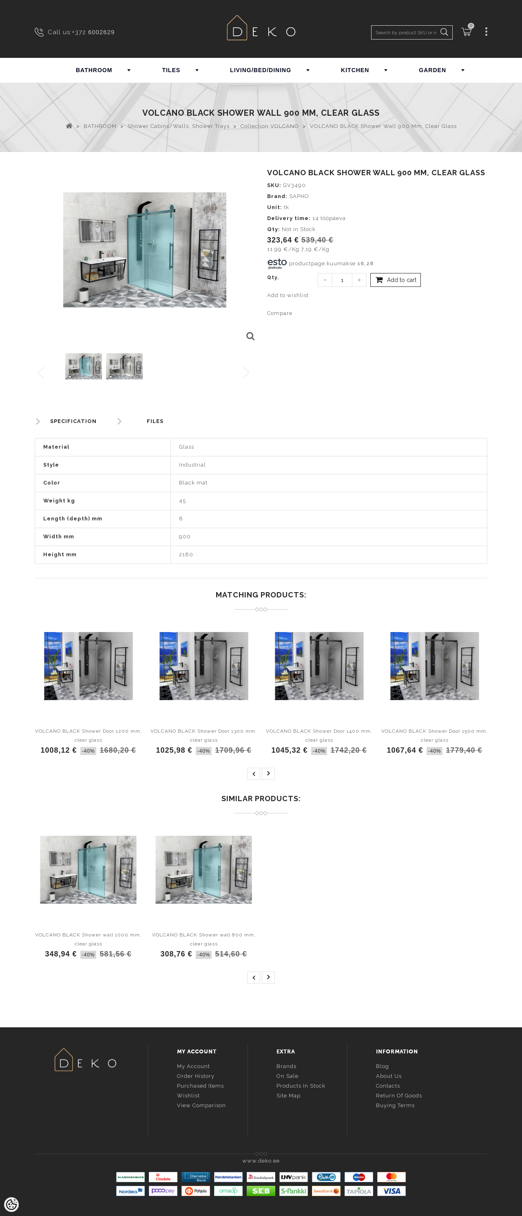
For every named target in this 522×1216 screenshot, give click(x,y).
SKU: (274, 185)
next (268, 774)
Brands (286, 1065)
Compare (279, 313)
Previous (41, 373)
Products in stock (300, 1085)
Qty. (273, 277)
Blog (382, 1065)
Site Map (288, 1095)
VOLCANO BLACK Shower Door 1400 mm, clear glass (319, 735)
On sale (287, 1075)
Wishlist (188, 1095)
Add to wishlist (288, 295)
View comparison (201, 1104)
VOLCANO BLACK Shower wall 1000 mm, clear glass (88, 939)
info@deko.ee (98, 1109)
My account (193, 1065)
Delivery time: (289, 218)
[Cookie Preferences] (11, 1204)
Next (248, 373)
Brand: (277, 196)
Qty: (273, 229)
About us (389, 1075)
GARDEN (432, 70)
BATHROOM (94, 70)
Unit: (274, 207)
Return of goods (399, 1095)
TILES (171, 70)
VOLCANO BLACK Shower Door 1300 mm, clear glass (203, 735)
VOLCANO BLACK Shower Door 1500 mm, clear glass (434, 735)
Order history (196, 1075)
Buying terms (395, 1104)
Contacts (388, 1085)
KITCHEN (355, 70)
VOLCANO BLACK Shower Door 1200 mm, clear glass (88, 735)
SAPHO (299, 196)
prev (253, 774)
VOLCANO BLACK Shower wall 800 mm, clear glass (204, 939)
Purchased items (200, 1085)
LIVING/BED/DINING (260, 70)
